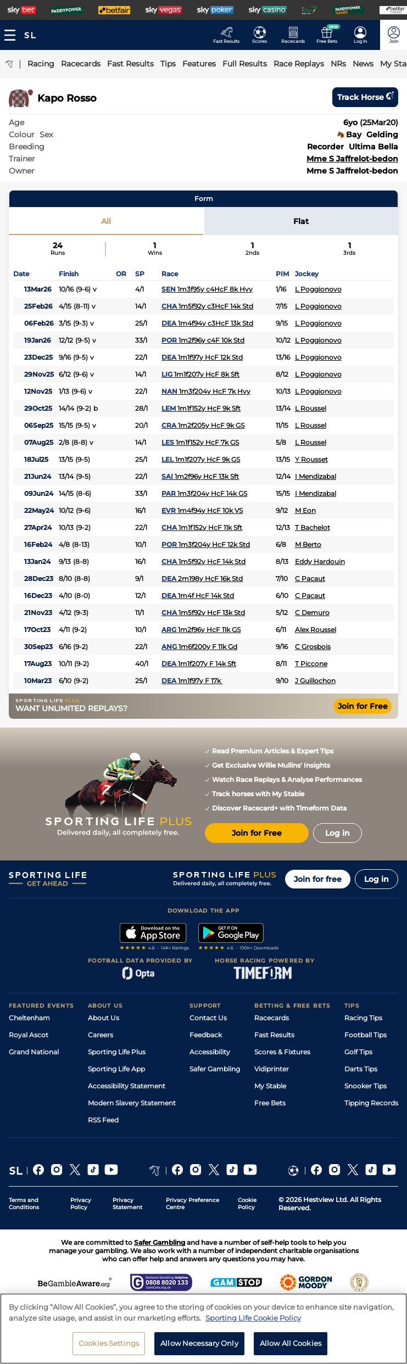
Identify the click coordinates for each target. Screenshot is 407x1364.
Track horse (365, 97)
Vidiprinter (271, 1069)
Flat (301, 221)
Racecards (271, 1018)
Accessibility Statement (126, 1086)
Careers (100, 1035)
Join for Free (363, 706)
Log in (376, 879)
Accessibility (209, 1052)
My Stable (270, 1086)
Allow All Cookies (290, 1347)
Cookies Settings (109, 1347)
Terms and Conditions (24, 1204)
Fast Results (274, 1035)
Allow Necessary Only (199, 1347)
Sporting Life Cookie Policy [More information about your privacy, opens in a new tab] (253, 1321)
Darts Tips (360, 1069)
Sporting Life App (116, 1069)
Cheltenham (29, 1018)
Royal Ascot (28, 1035)
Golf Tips (358, 1052)
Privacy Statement (127, 1204)
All (106, 221)
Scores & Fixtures (282, 1052)
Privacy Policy (80, 1204)
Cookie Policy (247, 1204)
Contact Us (208, 1018)
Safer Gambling (214, 1069)
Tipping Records (371, 1103)
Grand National (34, 1052)
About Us (103, 1018)
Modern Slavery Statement (132, 1103)
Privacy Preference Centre (192, 1204)
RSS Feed (103, 1120)
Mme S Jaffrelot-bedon (352, 159)
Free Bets (270, 1103)
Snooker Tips (365, 1086)
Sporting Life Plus (117, 1052)
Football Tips (365, 1035)
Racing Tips (363, 1018)
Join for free (318, 879)
